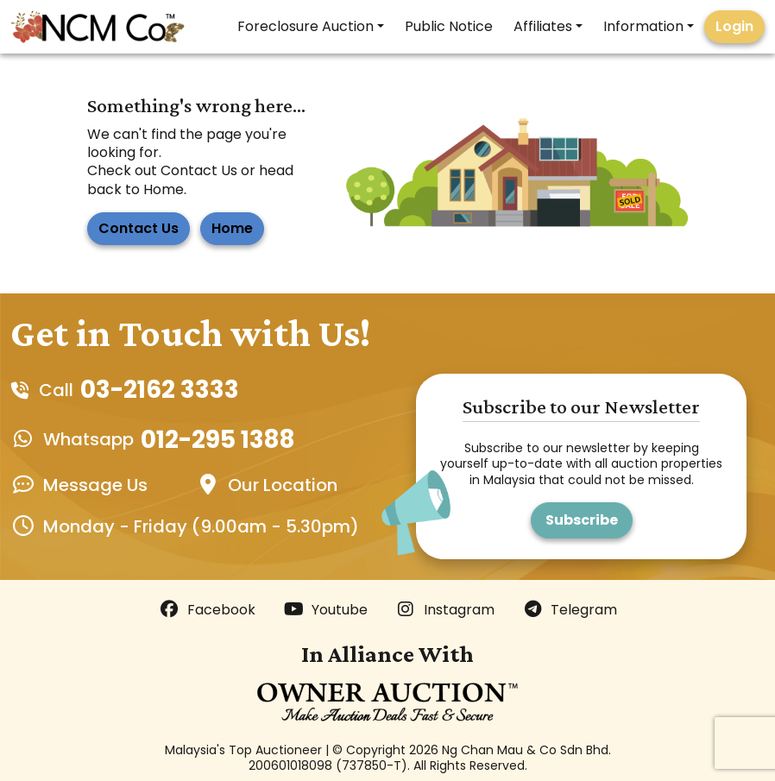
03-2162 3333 (159, 389)
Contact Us (138, 228)
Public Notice (449, 26)
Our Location (282, 485)
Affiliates (543, 26)
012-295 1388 (218, 439)
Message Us (95, 485)
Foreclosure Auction (305, 26)
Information (643, 26)
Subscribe (581, 520)
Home (232, 228)
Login (734, 26)
